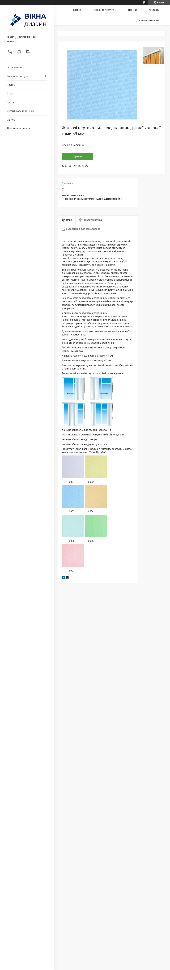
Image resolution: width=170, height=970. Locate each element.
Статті (10, 93)
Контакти (154, 9)
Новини (11, 84)
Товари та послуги (17, 76)
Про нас (11, 102)
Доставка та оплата (18, 128)
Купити (78, 156)
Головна (76, 9)
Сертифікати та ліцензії (20, 111)
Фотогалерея (14, 67)
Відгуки (11, 119)
